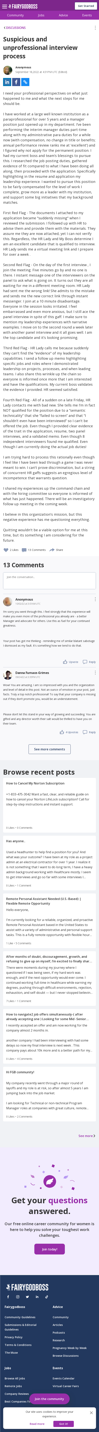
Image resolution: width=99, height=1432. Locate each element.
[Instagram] (18, 1297)
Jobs (41, 15)
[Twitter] (27, 1297)
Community (15, 15)
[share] (52, 549)
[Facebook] (8, 1297)
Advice (63, 15)
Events (87, 15)
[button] (95, 28)
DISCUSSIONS (14, 28)
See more (87, 1136)
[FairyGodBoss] (27, 1288)
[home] (22, 7)
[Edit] (95, 28)
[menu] (5, 3)
